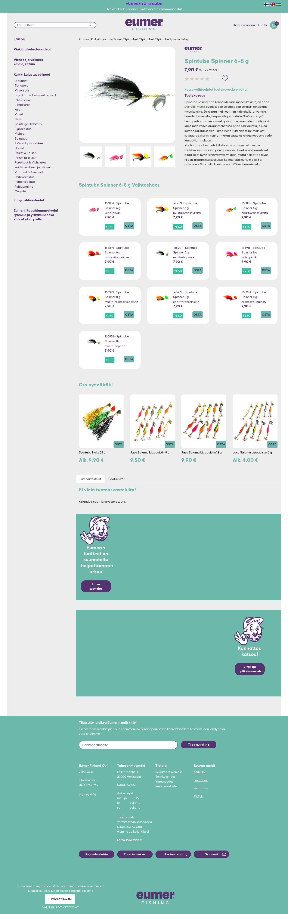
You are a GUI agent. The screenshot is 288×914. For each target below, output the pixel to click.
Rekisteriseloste (166, 786)
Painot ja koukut (26, 157)
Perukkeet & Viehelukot (30, 162)
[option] (127, 95)
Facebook (201, 780)
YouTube (200, 772)
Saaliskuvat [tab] (116, 479)
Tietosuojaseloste (81, 890)
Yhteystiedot (164, 781)
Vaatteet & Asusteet (29, 172)
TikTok (198, 796)
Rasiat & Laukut (26, 153)
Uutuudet (21, 80)
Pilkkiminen (22, 100)
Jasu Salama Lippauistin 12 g (201, 452)
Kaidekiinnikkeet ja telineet (33, 167)
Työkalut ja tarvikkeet (29, 143)
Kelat (18, 109)
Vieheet (20, 133)
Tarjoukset (22, 85)
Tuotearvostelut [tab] (90, 479)
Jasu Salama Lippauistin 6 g (252, 452)
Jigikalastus (23, 129)
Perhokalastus (24, 177)
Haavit (19, 148)
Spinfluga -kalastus (28, 124)
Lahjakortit (22, 104)
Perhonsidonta (25, 181)
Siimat (19, 119)
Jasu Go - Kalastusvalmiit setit (35, 95)
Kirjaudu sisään (244, 25)
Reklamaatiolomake (169, 772)
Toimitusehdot (165, 776)
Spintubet (21, 138)
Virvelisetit (22, 90)
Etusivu (84, 39)
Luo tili (262, 25)
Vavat (19, 114)
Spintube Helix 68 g (92, 452)
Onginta (20, 191)
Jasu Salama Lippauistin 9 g (150, 452)
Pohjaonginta (24, 186)
